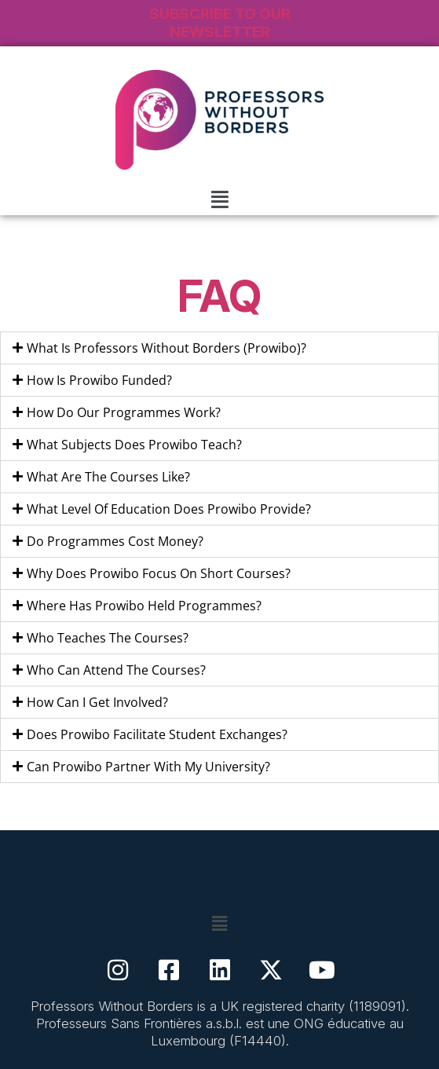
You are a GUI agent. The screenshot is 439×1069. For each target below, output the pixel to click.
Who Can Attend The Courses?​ (116, 670)
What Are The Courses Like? (108, 476)
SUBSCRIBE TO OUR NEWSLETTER (220, 23)
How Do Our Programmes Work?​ (124, 412)
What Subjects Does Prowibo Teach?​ (134, 444)
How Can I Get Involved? (97, 702)
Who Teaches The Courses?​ (107, 637)
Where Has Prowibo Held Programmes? (144, 605)
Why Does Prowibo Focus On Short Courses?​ (159, 573)
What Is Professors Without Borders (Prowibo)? (166, 348)
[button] (220, 199)
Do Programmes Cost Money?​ (115, 541)
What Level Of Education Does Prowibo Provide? (169, 509)
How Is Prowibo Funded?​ (99, 380)
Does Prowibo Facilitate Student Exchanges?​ (157, 734)
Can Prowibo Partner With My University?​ (148, 766)
